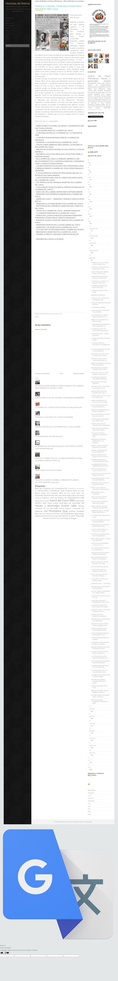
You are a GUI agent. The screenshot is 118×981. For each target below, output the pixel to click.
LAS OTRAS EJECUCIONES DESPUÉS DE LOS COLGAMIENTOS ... (101, 534)
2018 (89, 221)
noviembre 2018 (94, 236)
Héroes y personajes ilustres (55, 313)
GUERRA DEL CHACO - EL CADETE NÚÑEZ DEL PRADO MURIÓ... (100, 373)
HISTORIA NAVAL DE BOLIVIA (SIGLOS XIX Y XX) (101, 596)
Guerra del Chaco (44, 313)
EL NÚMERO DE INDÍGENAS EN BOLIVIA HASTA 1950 (99, 286)
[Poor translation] (7, 952)
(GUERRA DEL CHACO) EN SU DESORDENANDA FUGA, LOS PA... (101, 601)
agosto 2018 (93, 258)
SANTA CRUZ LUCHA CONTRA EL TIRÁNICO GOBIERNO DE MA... (100, 624)
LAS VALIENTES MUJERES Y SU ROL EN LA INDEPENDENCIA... (101, 479)
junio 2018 (93, 716)
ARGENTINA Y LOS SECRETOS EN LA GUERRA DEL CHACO (57, 142)
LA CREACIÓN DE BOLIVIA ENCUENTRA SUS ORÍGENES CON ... (101, 344)
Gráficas (73, 495)
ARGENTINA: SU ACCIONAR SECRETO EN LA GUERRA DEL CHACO (59, 204)
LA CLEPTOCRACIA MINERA (98, 307)
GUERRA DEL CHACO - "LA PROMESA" (101, 583)
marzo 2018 (93, 738)
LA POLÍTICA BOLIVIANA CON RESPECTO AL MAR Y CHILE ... (100, 570)
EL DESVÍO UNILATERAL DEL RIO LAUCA (100, 686)
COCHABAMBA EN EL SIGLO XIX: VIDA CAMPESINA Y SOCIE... (100, 671)
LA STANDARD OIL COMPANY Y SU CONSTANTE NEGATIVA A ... (100, 282)
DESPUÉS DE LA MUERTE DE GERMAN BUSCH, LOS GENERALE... (99, 441)
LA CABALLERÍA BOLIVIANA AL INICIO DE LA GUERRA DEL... (101, 396)
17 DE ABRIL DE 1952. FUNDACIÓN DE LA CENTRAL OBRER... (101, 675)
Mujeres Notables (76, 511)
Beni (7, 35)
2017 (89, 760)
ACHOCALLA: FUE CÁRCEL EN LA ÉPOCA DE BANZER (54, 417)
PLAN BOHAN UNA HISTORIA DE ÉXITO (49, 436)
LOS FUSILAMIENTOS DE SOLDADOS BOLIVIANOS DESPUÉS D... (101, 661)
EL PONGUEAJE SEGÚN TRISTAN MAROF (100, 291)
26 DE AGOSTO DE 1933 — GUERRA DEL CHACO (100, 334)
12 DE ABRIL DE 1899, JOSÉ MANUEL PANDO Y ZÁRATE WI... (101, 696)
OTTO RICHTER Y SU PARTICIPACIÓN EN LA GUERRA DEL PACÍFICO (60, 230)
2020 (90, 206)
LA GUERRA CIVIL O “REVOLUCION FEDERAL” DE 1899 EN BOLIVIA (58, 407)
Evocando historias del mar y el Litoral (51, 495)
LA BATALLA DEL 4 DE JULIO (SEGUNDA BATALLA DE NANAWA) (101, 424)
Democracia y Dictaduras (48, 491)
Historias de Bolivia (18, 3)
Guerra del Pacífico (104, 83)
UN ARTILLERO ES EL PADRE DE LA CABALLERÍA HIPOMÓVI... (100, 429)
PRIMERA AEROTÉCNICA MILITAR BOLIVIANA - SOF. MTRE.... (100, 562)
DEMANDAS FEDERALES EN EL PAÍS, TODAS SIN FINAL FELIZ (101, 647)
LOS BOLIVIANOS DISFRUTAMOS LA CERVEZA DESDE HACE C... (100, 633)
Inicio (61, 373)
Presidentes (69, 514)
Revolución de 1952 (51, 516)
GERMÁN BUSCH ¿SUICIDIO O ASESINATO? (99, 382)
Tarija (8, 30)
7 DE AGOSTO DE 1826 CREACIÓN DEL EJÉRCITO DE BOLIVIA (101, 474)
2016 (89, 767)
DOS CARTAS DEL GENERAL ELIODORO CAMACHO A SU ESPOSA (99, 681)
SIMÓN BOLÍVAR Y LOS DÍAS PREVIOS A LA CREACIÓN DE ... (101, 619)
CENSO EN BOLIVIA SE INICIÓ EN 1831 (48, 470)
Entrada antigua (78, 373)
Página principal (92, 790)
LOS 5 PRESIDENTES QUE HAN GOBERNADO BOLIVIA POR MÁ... (100, 465)
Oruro (8, 28)
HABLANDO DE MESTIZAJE (98, 295)
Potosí (8, 33)
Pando (8, 38)
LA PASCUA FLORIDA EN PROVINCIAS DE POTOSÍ (101, 303)
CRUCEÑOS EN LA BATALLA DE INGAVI (50, 239)
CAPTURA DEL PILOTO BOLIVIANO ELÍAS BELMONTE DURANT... (100, 354)
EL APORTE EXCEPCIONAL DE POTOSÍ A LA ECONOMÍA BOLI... (101, 350)
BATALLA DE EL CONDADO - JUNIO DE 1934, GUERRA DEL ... (101, 539)
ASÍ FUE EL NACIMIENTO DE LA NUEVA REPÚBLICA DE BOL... (99, 629)
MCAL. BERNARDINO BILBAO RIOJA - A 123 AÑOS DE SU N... (101, 548)
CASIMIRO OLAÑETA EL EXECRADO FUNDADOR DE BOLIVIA (57, 234)
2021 (89, 199)
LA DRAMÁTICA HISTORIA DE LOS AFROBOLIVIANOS (100, 579)
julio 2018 (92, 708)
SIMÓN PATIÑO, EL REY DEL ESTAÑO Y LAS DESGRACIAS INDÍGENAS (59, 398)
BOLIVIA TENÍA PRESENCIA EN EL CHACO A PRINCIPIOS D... (100, 405)
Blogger (73, 518)
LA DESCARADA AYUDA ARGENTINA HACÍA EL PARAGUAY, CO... (101, 325)
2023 (89, 184)
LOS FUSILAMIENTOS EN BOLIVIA (100, 566)
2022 (90, 192)
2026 (90, 162)
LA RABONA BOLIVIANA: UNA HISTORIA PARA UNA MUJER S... (100, 329)
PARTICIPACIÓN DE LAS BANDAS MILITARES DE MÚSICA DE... (100, 368)
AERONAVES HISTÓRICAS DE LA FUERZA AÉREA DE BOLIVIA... (100, 359)
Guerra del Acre (40, 501)
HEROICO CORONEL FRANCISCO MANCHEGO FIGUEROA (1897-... (100, 507)
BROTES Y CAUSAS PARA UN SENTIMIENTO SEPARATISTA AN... (100, 488)
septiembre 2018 (94, 250)
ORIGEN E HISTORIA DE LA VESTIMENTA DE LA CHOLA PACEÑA (57, 427)
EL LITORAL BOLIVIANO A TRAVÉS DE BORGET (101, 339)
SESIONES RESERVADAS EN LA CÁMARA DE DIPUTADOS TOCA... (100, 460)
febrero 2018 (93, 745)
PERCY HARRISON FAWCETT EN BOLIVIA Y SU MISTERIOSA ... (99, 558)
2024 (89, 177)
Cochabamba (10, 25)
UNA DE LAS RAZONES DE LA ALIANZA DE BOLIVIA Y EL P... (99, 469)
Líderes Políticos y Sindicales (69, 508)
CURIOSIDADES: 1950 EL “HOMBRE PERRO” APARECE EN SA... (100, 511)
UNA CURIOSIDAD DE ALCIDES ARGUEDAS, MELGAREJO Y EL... (100, 657)
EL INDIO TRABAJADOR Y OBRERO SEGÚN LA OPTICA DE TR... (100, 272)
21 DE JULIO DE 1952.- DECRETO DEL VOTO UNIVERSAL (101, 311)
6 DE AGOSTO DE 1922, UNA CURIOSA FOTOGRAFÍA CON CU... (101, 610)
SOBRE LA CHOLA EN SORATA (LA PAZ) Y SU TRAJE (100, 320)
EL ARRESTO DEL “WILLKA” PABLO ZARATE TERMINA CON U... (100, 263)
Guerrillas (76, 503)
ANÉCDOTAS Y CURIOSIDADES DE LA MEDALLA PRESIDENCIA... (101, 410)
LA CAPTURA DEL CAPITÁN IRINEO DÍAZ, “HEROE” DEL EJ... (100, 419)
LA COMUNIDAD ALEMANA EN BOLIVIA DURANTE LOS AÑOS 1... (100, 606)
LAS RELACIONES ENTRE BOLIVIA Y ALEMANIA (100, 638)
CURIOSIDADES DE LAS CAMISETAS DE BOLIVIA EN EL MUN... (100, 525)
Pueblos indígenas (96, 101)
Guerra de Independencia (68, 498)
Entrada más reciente (42, 373)
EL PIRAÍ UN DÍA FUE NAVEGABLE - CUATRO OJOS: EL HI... (100, 544)
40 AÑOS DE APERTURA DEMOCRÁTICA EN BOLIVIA (99, 615)
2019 (89, 214)
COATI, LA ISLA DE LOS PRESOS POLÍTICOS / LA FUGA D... (99, 497)
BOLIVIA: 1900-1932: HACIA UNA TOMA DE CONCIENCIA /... (99, 575)
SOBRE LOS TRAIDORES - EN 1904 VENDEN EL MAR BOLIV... (100, 691)
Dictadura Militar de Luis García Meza (65, 493)
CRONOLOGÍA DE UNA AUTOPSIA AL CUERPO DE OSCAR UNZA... (101, 553)
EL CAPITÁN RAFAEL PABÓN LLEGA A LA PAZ (101, 516)
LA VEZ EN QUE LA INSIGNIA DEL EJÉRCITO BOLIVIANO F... (100, 502)
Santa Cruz (9, 23)
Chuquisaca (10, 18)
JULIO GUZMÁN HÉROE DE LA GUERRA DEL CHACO (54, 130)
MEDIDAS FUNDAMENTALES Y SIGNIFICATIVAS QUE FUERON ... (100, 455)
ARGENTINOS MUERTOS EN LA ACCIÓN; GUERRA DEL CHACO (58, 225)
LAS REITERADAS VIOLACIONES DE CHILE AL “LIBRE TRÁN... (100, 666)
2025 (89, 170)
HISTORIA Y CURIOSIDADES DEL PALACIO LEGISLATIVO (99, 451)
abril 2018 (92, 731)
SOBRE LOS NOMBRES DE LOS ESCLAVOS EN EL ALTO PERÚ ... (100, 401)
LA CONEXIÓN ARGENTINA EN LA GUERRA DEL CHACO (55, 213)
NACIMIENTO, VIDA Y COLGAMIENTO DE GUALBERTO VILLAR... (101, 387)
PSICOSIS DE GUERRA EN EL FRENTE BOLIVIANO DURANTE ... (101, 415)
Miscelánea (55, 511)
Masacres (39, 511)
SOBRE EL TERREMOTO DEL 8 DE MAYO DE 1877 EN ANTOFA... (100, 446)
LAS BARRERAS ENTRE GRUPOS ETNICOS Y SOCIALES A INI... (100, 277)
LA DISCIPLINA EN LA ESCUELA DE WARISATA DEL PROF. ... (100, 298)
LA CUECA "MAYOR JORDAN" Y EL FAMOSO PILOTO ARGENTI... (100, 530)
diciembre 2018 (94, 228)
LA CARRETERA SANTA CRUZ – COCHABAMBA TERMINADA (99, 378)
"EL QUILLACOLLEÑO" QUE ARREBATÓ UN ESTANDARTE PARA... (99, 434)
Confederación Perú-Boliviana (76, 488)
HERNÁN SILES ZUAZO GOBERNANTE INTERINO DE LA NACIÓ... (100, 701)
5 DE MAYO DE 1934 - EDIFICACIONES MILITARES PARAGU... (101, 587)
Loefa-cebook (88, 821)
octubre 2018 (93, 243)
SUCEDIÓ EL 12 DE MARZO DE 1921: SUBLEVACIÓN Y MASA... (100, 268)
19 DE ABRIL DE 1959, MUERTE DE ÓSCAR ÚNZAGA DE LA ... (100, 652)
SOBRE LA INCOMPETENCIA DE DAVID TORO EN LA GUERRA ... (101, 364)
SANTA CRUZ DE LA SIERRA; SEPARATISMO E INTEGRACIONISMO (59, 192)
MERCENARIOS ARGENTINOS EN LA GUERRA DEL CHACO (56, 232)
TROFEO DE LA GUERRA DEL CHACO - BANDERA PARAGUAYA (58, 211)
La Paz (8, 20)
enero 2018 (93, 752)
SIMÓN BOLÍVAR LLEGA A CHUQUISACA (98, 493)
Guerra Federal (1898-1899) (57, 503)
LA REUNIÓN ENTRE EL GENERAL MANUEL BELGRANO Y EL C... (100, 315)
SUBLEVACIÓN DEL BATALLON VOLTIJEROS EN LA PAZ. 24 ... (99, 392)
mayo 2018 (93, 723)
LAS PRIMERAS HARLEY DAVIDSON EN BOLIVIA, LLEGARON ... (100, 643)
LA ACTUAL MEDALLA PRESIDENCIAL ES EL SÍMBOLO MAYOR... (101, 592)
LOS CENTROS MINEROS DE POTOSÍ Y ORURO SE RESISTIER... (101, 520)
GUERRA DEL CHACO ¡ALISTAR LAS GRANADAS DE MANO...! (100, 483)
